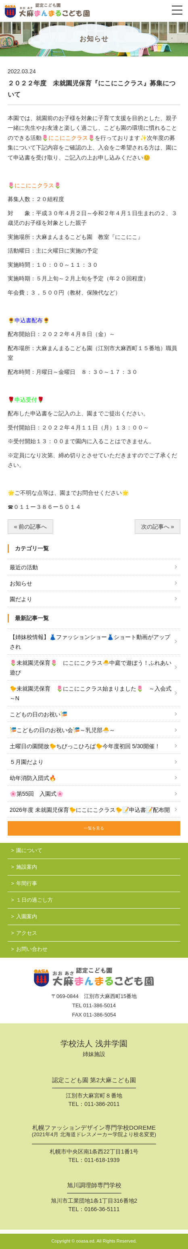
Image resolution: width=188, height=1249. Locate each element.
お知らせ (21, 583)
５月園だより (27, 762)
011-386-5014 (99, 1005)
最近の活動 (24, 567)
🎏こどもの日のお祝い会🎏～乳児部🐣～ (62, 730)
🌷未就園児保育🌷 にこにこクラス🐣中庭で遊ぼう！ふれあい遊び (90, 668)
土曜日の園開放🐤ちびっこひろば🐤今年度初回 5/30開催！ (85, 746)
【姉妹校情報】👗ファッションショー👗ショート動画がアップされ (90, 642)
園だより (21, 599)
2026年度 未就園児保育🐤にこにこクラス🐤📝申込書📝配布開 (90, 810)
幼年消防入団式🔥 (33, 778)
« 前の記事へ (30, 526)
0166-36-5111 (101, 1209)
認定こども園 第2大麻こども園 (94, 1080)
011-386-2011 (101, 1104)
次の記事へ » (157, 526)
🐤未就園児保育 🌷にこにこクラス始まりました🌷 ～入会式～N (90, 693)
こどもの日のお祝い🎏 (38, 714)
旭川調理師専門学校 (94, 1185)
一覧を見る (94, 828)
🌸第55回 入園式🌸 (37, 793)
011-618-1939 (101, 1160)
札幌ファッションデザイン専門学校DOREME (94, 1132)
